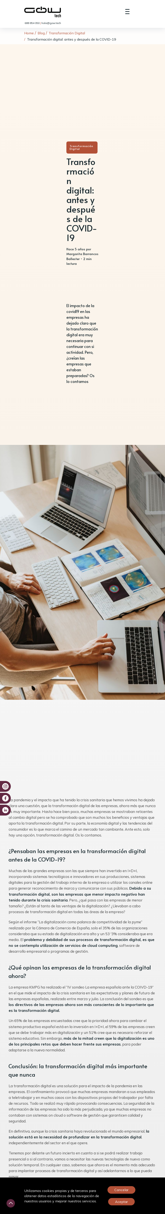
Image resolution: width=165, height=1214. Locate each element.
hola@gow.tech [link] (51, 23)
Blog (41, 33)
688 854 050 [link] (32, 23)
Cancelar (121, 1190)
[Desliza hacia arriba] (10, 1203)
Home (29, 33)
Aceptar (121, 1202)
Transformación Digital (67, 33)
